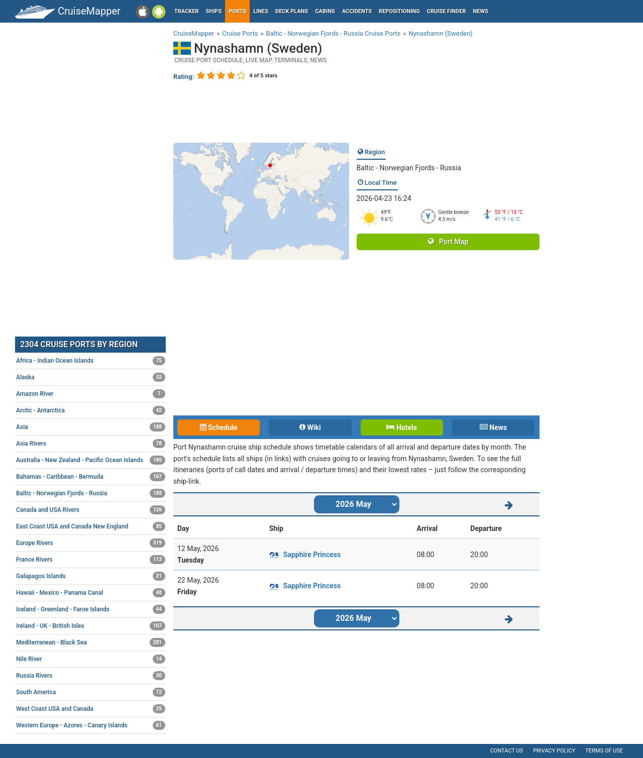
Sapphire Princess (312, 555)
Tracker (186, 11)
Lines (260, 11)
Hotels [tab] (401, 427)
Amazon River (90, 393)
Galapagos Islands (90, 576)
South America (90, 692)
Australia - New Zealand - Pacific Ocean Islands (90, 460)
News (480, 11)
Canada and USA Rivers (90, 509)
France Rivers (90, 559)
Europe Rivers (90, 543)
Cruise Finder (446, 11)
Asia (90, 426)
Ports (237, 11)
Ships (214, 11)
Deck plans (291, 11)
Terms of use (604, 750)
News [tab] (493, 427)
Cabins (325, 11)
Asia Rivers (90, 443)
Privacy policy (554, 750)
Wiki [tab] (310, 427)
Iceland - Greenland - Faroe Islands (90, 609)
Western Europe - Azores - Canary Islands (90, 725)
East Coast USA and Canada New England (90, 526)
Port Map (448, 242)
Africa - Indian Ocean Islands (90, 360)
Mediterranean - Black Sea (90, 642)
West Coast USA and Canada (90, 708)
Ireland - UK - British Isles (90, 625)
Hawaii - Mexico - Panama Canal (90, 592)
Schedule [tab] (219, 427)
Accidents (357, 11)
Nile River (90, 659)
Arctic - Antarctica (90, 410)
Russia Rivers (90, 675)
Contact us (506, 750)
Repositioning (399, 11)
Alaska (90, 377)
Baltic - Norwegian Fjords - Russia (409, 168)
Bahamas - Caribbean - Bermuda (90, 476)
